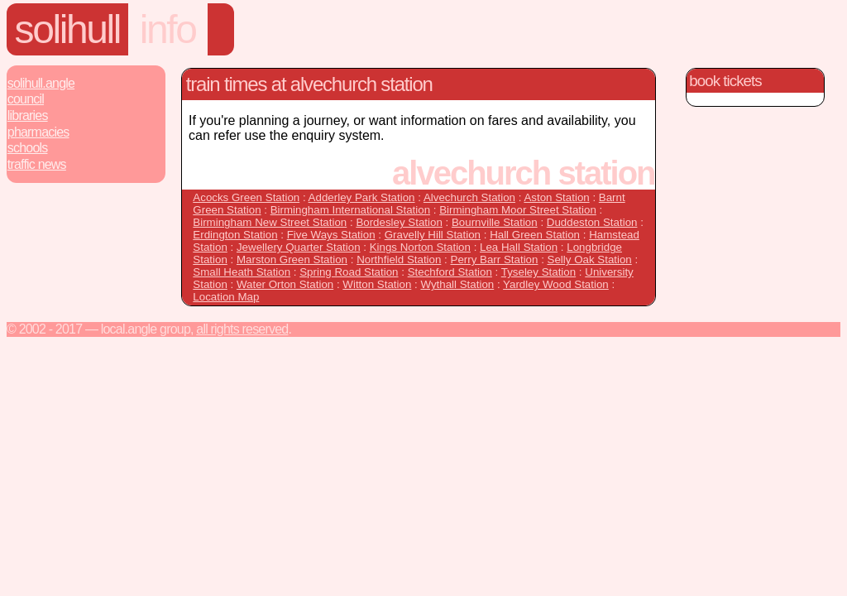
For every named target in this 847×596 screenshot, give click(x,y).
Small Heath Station (241, 272)
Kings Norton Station (420, 247)
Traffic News (36, 164)
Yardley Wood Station (556, 284)
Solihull (68, 29)
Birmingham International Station (350, 210)
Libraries (27, 115)
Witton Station (376, 284)
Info (168, 29)
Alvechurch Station (469, 197)
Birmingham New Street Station (270, 222)
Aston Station (556, 197)
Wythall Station (457, 284)
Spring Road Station (348, 272)
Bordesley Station (399, 222)
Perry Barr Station (494, 259)
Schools (27, 148)
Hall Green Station (535, 234)
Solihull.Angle (40, 83)
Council (25, 99)
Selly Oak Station (590, 259)
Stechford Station (450, 272)
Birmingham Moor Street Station (517, 210)
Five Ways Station (331, 234)
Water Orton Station (285, 284)
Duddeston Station (592, 222)
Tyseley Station (538, 272)
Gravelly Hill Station (433, 234)
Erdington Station (235, 234)
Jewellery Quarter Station (299, 247)
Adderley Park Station (362, 197)
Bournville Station (495, 222)
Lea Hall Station (518, 247)
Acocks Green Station (246, 197)
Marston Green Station (292, 259)
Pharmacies (38, 132)
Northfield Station (399, 259)
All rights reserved (242, 329)
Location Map (226, 297)
